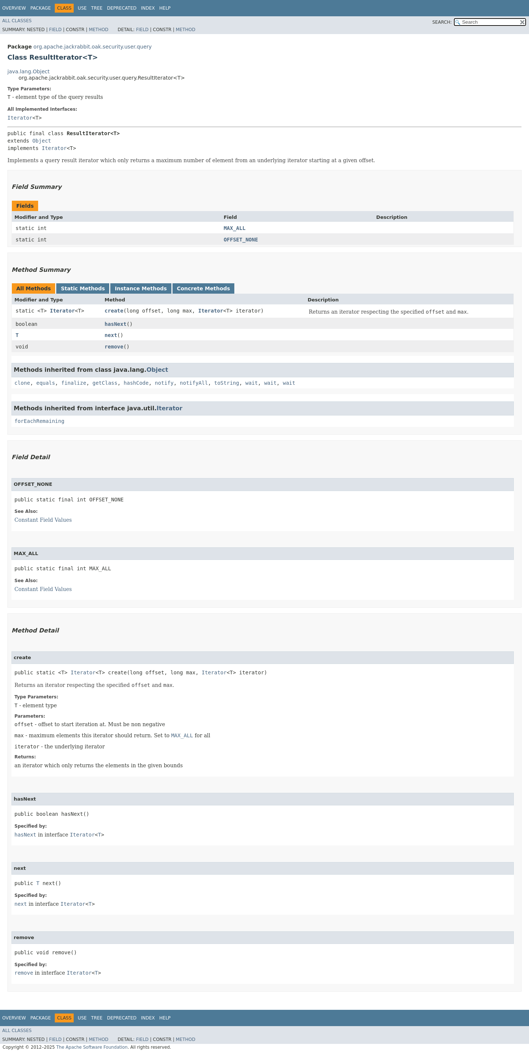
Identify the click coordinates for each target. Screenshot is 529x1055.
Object (41, 141)
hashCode (136, 383)
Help (165, 8)
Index (148, 8)
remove (114, 347)
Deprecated (122, 8)
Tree (97, 8)
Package (40, 8)
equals (45, 383)
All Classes (16, 20)
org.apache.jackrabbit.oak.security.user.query (92, 47)
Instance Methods (141, 288)
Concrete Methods (203, 288)
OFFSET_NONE (241, 240)
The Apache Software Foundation (92, 1047)
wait (251, 383)
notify (164, 383)
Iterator (19, 118)
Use (82, 8)
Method (98, 29)
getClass (105, 383)
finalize (73, 383)
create (114, 311)
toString (226, 383)
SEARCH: (442, 22)
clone (22, 383)
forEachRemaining (39, 421)
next (111, 335)
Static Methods (83, 288)
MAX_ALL (234, 228)
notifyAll (194, 383)
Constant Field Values (43, 520)
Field (55, 29)
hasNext (116, 324)
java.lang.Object (28, 71)
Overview (14, 8)
